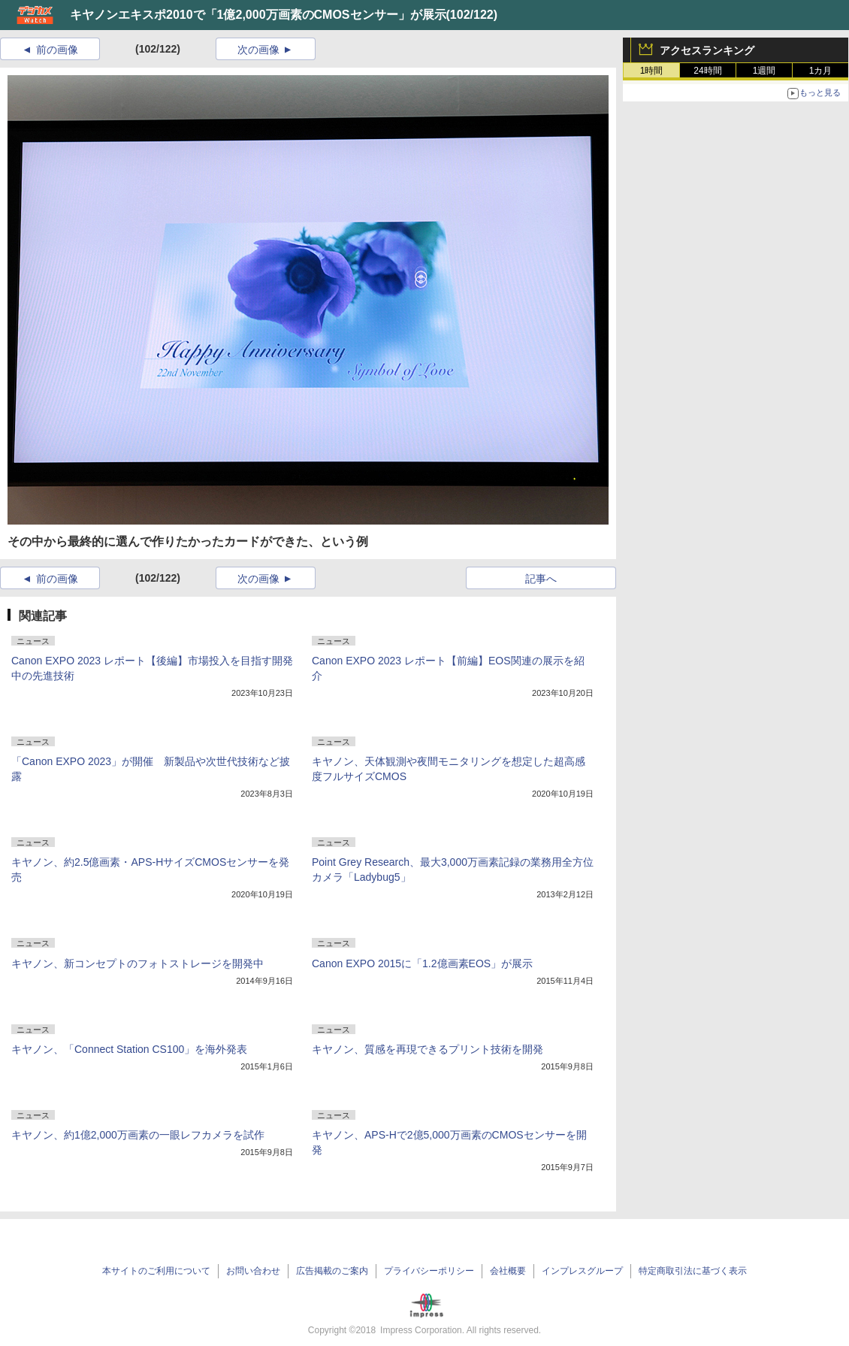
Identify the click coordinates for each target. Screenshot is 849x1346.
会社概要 (508, 1271)
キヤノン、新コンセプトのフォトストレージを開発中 (137, 963)
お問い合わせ (253, 1271)
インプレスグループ (582, 1271)
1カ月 (820, 70)
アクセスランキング (707, 50)
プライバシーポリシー (429, 1271)
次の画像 (258, 50)
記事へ (541, 579)
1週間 (764, 70)
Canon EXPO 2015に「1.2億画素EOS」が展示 (422, 963)
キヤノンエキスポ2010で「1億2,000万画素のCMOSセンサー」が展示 (258, 14)
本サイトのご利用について (156, 1271)
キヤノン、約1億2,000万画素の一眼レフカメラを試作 (137, 1135)
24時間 (707, 70)
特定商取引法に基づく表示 (693, 1271)
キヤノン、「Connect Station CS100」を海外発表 (129, 1049)
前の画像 (57, 50)
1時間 (651, 70)
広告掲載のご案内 (332, 1271)
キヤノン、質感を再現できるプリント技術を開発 (427, 1049)
